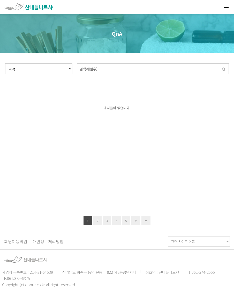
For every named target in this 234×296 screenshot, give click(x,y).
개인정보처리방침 (48, 241)
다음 (135, 220)
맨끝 (145, 220)
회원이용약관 (15, 241)
